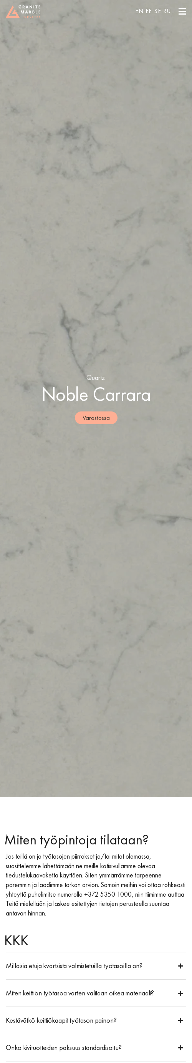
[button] (96, 965)
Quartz (95, 377)
